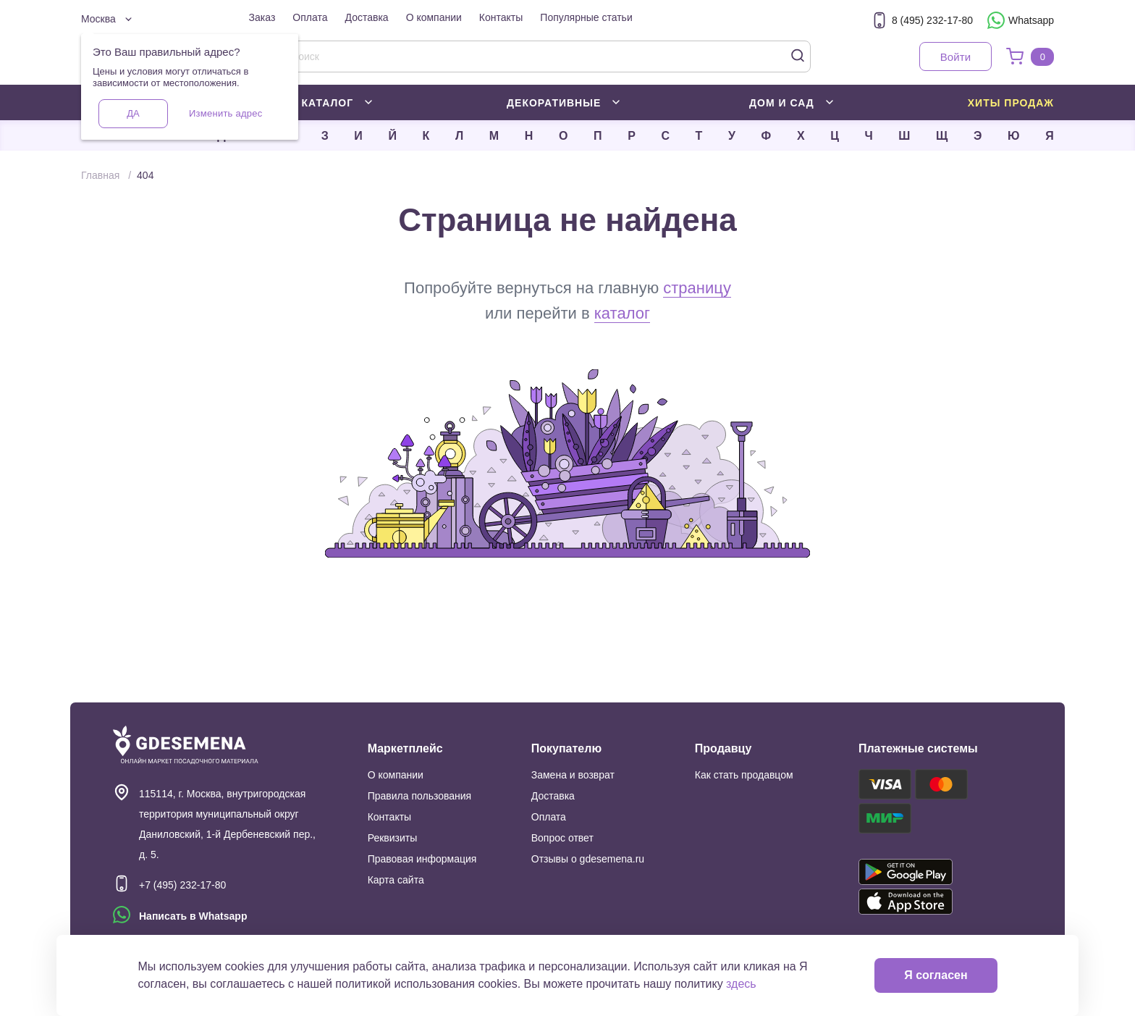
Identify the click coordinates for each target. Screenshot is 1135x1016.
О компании (434, 17)
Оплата (309, 17)
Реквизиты (393, 838)
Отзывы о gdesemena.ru (587, 859)
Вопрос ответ (562, 838)
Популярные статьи (586, 17)
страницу (697, 288)
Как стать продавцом (744, 775)
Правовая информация (422, 859)
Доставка (367, 17)
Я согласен (935, 975)
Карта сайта (396, 880)
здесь (741, 984)
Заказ (262, 17)
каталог (622, 313)
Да (133, 113)
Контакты (501, 17)
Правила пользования (420, 796)
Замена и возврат (573, 775)
